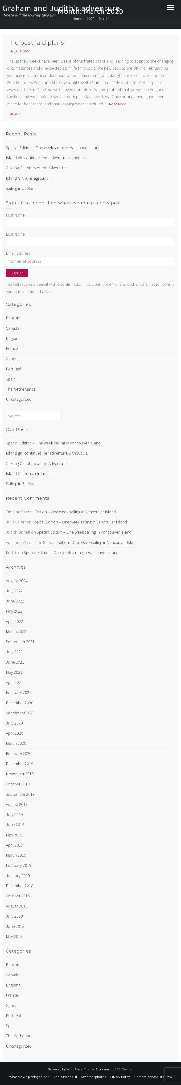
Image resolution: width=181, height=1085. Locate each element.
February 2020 (18, 753)
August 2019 (17, 804)
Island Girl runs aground (27, 178)
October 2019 (18, 784)
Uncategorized (19, 399)
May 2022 (14, 611)
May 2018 (14, 936)
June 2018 (15, 926)
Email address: (19, 253)
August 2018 (17, 906)
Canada (12, 328)
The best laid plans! (36, 42)
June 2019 (15, 824)
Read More (117, 104)
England (14, 113)
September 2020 (20, 713)
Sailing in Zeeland (21, 188)
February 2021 (18, 692)
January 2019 (18, 875)
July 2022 (14, 591)
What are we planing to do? (29, 1077)
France (12, 348)
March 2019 (16, 855)
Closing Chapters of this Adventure (36, 167)
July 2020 (14, 723)
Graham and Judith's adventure (61, 8)
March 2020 (16, 743)
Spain (11, 379)
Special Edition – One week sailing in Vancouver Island (53, 147)
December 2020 (19, 702)
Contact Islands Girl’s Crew (153, 1077)
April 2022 (14, 621)
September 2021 (20, 641)
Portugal (13, 369)
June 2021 (15, 662)
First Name (15, 215)
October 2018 (18, 896)
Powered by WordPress (65, 1069)
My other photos (93, 1077)
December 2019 (19, 763)
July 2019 (14, 814)
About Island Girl (65, 1077)
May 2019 (14, 835)
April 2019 (14, 845)
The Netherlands (21, 389)
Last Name (15, 234)
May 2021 (14, 672)
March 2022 (16, 631)
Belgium (13, 318)
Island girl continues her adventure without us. (47, 157)
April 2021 (14, 682)
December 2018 (19, 885)
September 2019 (20, 794)
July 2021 (14, 651)
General (13, 358)
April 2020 (14, 733)
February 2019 (18, 865)
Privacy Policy (120, 1077)
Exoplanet (102, 1069)
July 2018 (14, 916)
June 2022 (15, 601)
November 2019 (20, 773)
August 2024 (17, 580)
